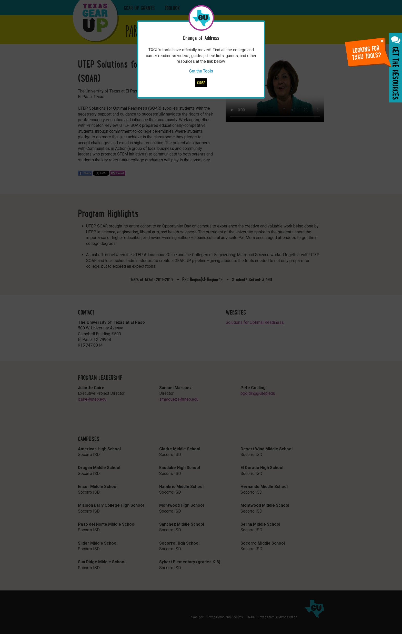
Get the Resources (395, 67)
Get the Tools (201, 71)
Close (201, 83)
